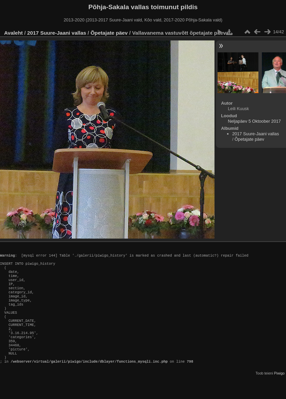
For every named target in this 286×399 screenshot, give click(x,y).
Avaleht (13, 33)
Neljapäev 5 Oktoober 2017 (254, 121)
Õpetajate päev (109, 33)
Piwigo (279, 394)
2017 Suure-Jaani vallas (56, 33)
